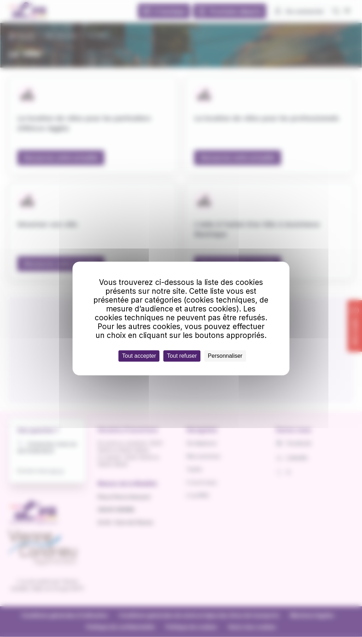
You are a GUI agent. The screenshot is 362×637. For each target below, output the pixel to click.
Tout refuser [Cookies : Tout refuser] (182, 356)
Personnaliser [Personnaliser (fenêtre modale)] (225, 356)
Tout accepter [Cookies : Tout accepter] (139, 356)
